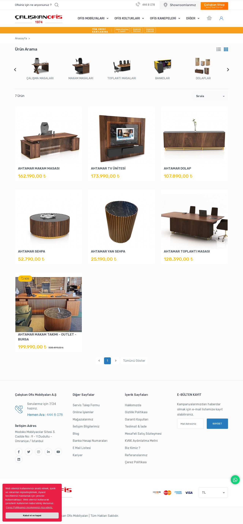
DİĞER (190, 18)
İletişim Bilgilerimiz (86, 426)
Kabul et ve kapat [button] (32, 515)
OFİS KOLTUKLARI (127, 18)
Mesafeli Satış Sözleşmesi (143, 433)
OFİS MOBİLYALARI (91, 18)
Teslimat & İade (136, 426)
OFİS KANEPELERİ (163, 18)
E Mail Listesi (82, 448)
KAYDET (217, 423)
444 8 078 (145, 4)
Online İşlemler (83, 412)
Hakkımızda (133, 405)
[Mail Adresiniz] (190, 424)
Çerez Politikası (136, 462)
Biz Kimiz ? (132, 448)
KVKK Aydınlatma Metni (141, 440)
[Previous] (99, 360)
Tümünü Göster (134, 361)
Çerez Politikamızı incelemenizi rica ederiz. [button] (29, 507)
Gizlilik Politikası (136, 412)
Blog (76, 433)
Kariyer (78, 455)
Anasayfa (21, 38)
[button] (36, 5)
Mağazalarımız (83, 419)
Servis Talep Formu (86, 405)
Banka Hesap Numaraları (90, 440)
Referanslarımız (136, 455)
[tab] (219, 49)
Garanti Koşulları (136, 419)
